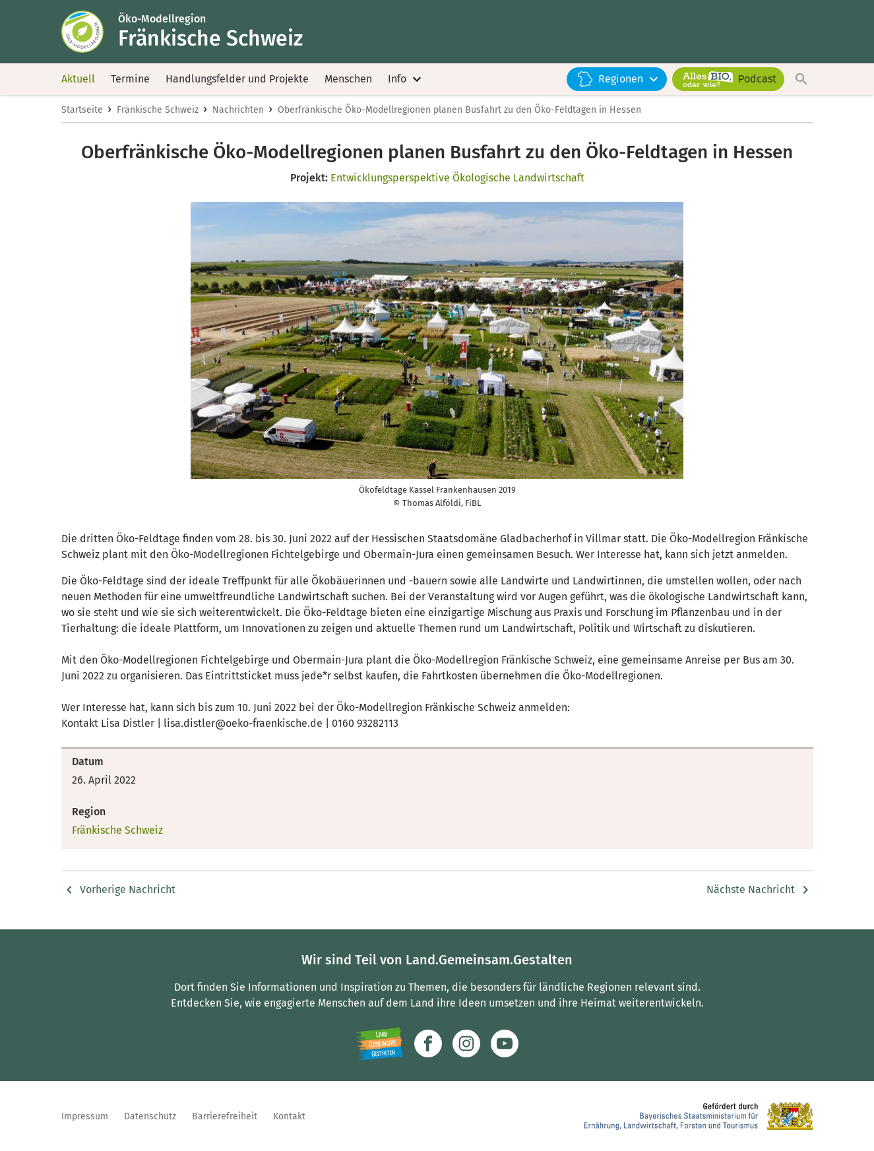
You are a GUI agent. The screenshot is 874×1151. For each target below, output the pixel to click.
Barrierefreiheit (224, 1116)
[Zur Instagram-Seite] (466, 1043)
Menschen (348, 79)
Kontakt (289, 1116)
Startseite (82, 109)
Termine (130, 79)
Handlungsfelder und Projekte (237, 79)
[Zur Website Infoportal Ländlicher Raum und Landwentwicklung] (380, 1043)
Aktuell (78, 79)
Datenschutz (150, 1116)
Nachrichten (238, 109)
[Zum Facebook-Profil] (428, 1043)
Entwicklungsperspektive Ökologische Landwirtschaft (457, 177)
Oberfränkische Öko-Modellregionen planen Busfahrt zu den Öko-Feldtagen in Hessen (459, 109)
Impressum (84, 1116)
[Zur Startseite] (89, 32)
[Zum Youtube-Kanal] (504, 1043)
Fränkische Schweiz (158, 109)
